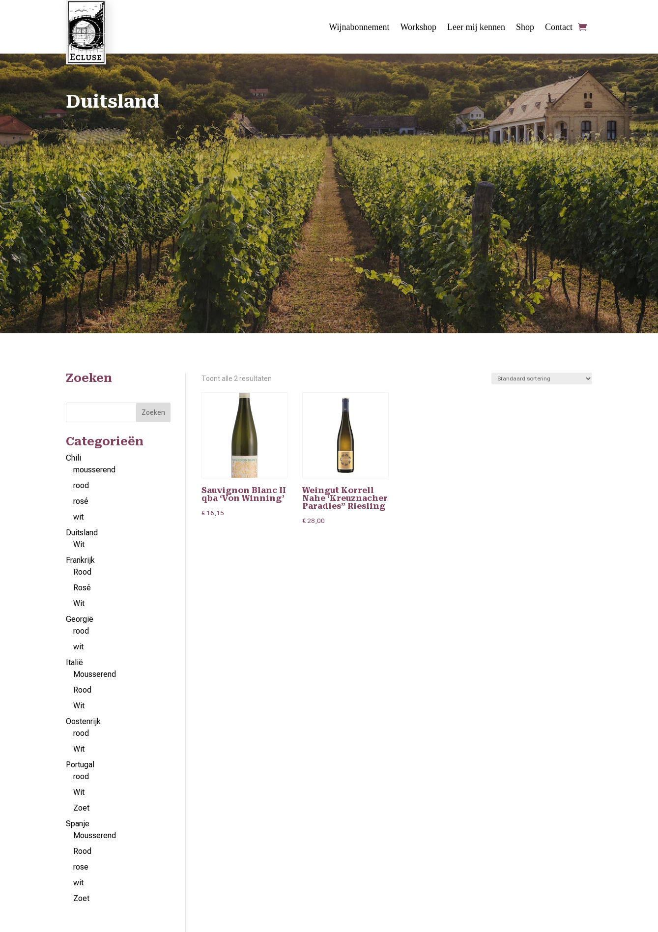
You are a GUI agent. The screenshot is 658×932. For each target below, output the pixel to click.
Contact (558, 28)
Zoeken (153, 413)
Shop (525, 28)
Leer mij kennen (476, 28)
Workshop (419, 28)
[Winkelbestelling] (541, 379)
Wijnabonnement (359, 28)
